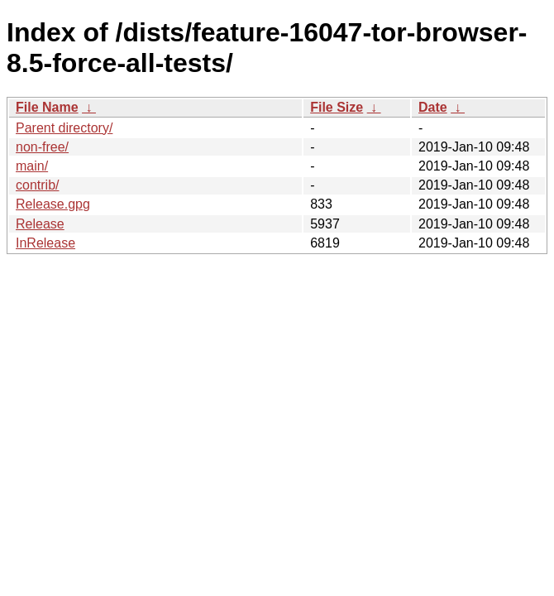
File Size (336, 107)
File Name (47, 107)
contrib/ (37, 185)
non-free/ (42, 147)
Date (432, 107)
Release (40, 224)
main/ (32, 166)
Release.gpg (53, 204)
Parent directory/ (64, 128)
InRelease (45, 243)
